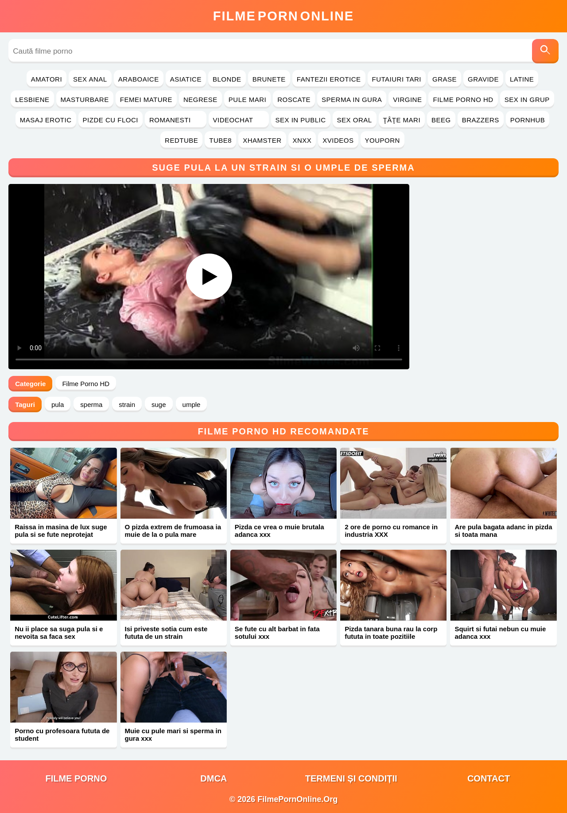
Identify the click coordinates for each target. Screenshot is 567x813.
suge (158, 404)
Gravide (483, 79)
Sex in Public (301, 120)
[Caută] (545, 51)
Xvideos (337, 140)
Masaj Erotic (46, 120)
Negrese (200, 99)
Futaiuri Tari (397, 79)
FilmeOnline (283, 16)
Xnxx (302, 140)
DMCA (213, 778)
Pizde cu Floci (110, 120)
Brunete (269, 79)
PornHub (527, 120)
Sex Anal (90, 79)
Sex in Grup (527, 99)
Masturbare (85, 99)
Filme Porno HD (463, 99)
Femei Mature (146, 99)
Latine (522, 79)
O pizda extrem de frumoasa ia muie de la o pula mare (173, 530)
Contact (488, 778)
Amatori (46, 79)
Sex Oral (354, 120)
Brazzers (480, 120)
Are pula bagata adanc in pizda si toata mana (503, 530)
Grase (444, 79)
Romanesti (175, 120)
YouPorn (382, 140)
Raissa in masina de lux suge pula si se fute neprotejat (61, 530)
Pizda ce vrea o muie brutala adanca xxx (279, 530)
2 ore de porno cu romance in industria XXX (391, 530)
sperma (91, 404)
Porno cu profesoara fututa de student (62, 734)
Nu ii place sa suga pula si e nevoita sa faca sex (59, 632)
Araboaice (138, 79)
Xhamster (262, 140)
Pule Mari (247, 99)
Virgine (407, 99)
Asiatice (186, 79)
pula (57, 404)
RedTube (181, 140)
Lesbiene (32, 99)
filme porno (76, 778)
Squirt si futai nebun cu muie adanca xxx (500, 632)
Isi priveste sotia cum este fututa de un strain (166, 632)
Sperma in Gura (352, 99)
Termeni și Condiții (351, 778)
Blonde (227, 79)
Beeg (441, 120)
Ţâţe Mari (402, 120)
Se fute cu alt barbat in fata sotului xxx (277, 632)
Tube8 (220, 140)
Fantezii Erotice (329, 79)
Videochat (238, 120)
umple (192, 404)
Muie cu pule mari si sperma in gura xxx (173, 734)
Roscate (294, 99)
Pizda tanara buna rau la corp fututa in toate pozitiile (391, 632)
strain (127, 404)
